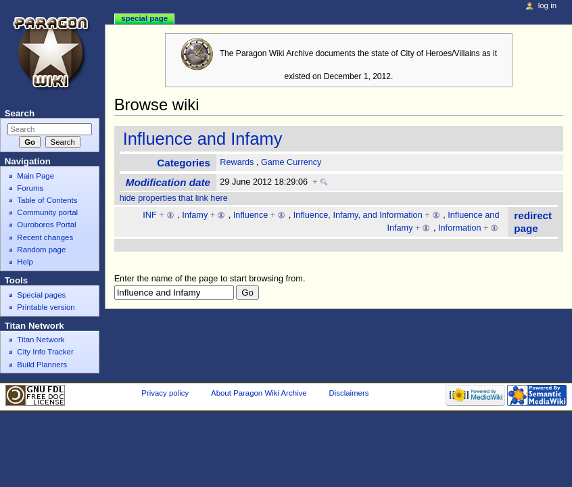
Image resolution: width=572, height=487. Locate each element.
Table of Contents (47, 200)
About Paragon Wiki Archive (259, 393)
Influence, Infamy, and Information (358, 215)
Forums (30, 188)
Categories (183, 162)
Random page (41, 250)
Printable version (45, 307)
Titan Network (40, 339)
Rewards (237, 162)
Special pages (41, 295)
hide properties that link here (174, 198)
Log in (547, 5)
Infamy (195, 215)
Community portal (47, 212)
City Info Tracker (45, 352)
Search (19, 113)
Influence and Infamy (203, 138)
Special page (144, 18)
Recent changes (45, 237)
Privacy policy (165, 393)
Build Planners (42, 365)
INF (149, 215)
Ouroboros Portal (46, 225)
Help (25, 262)
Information (459, 228)
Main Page (35, 176)
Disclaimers (348, 393)
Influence (250, 215)
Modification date (168, 182)
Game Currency (291, 162)
